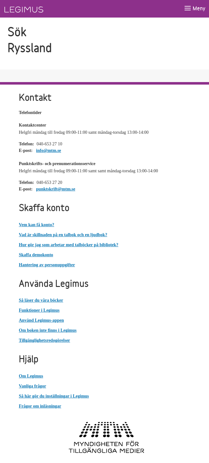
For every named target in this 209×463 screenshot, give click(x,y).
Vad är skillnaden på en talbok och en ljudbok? (63, 234)
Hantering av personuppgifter (47, 265)
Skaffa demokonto (36, 254)
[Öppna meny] (194, 9)
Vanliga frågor (32, 386)
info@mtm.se (48, 150)
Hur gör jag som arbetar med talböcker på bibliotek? (68, 244)
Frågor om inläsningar (40, 406)
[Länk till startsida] (35, 9)
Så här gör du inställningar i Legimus (54, 396)
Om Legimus (31, 376)
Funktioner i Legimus (39, 310)
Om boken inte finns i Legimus (48, 330)
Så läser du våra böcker (41, 300)
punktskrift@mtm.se (55, 189)
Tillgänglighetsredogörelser (44, 340)
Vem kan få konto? (36, 224)
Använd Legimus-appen (41, 320)
